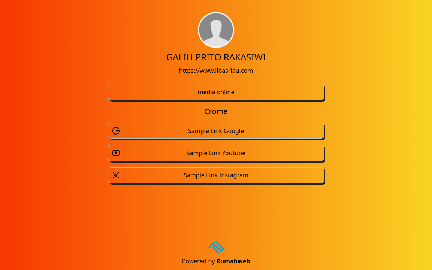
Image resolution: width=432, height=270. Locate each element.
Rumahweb (233, 261)
